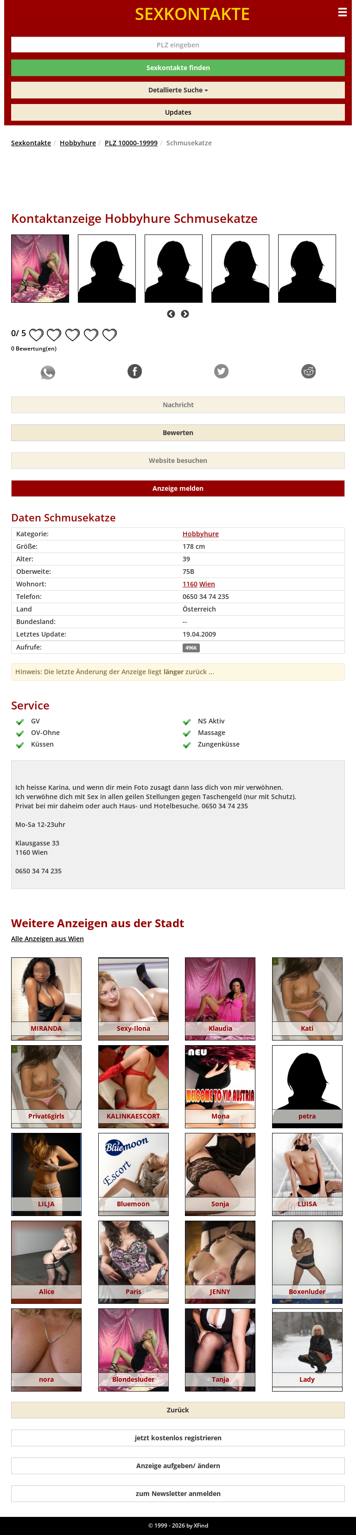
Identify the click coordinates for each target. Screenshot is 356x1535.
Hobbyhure (78, 142)
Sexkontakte (31, 142)
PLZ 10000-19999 (131, 142)
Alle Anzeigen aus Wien (47, 938)
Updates (178, 112)
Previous (171, 314)
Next (185, 314)
